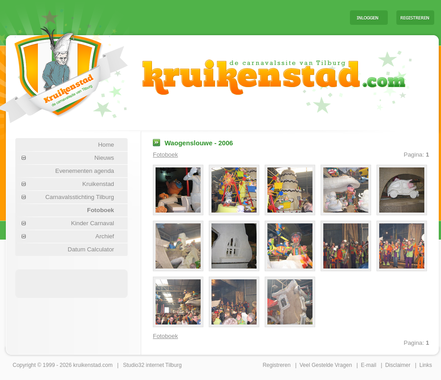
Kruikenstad (98, 184)
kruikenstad (87, 365)
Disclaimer (397, 365)
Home (106, 144)
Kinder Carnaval (92, 223)
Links (425, 365)
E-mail (368, 365)
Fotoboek (100, 210)
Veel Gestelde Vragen (325, 365)
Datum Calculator (91, 249)
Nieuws (104, 157)
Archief (105, 236)
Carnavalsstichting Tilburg (79, 197)
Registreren (276, 365)
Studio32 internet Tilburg (152, 365)
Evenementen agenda (84, 170)
